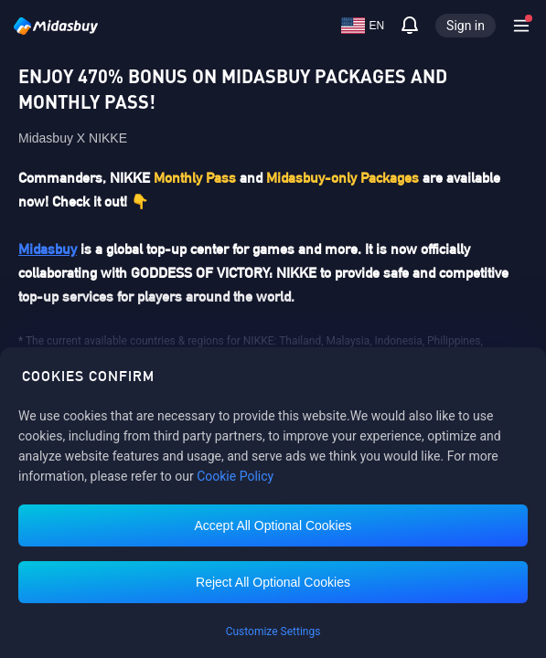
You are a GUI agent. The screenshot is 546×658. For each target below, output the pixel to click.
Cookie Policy (235, 476)
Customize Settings (273, 631)
